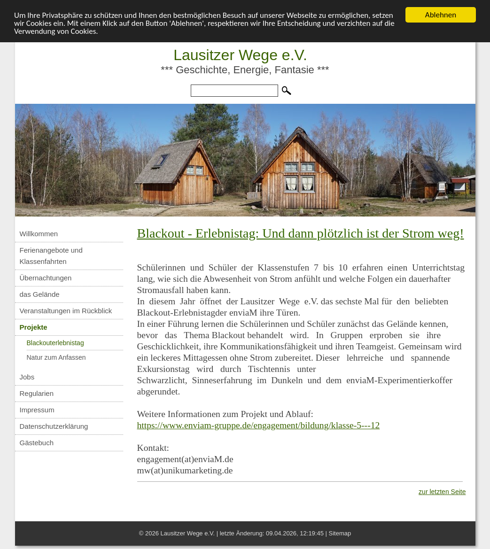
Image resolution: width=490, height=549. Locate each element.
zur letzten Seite (442, 491)
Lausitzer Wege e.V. (240, 54)
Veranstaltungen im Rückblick (66, 311)
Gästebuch (37, 443)
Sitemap (340, 533)
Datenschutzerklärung (54, 426)
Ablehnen (440, 15)
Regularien (37, 393)
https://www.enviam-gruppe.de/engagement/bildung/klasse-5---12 (258, 425)
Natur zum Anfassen (56, 357)
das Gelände (40, 294)
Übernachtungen (46, 278)
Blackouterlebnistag (55, 343)
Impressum (37, 410)
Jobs (27, 377)
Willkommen (39, 234)
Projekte (33, 327)
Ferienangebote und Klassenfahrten (51, 255)
